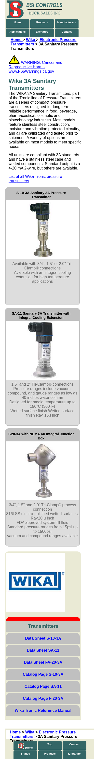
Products (42, 22)
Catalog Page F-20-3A (43, 698)
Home (17, 22)
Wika (31, 40)
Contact (67, 31)
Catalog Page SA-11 (43, 686)
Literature (42, 31)
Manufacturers (66, 22)
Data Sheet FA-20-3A (43, 662)
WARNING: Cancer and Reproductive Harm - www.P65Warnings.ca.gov (35, 66)
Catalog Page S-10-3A (43, 674)
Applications (17, 31)
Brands (25, 753)
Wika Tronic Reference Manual (43, 710)
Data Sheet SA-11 (43, 650)
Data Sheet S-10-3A (43, 638)
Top (49, 744)
